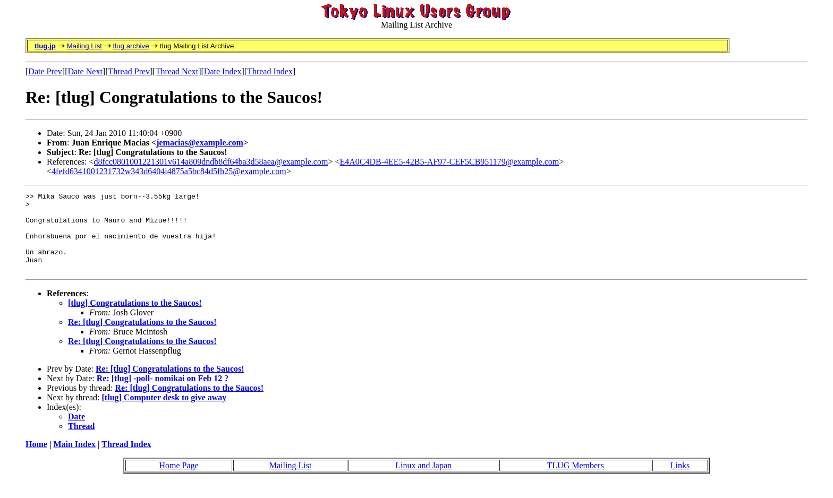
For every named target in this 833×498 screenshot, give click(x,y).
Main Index (74, 460)
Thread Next (177, 71)
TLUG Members (575, 481)
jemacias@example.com (199, 142)
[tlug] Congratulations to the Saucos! (135, 318)
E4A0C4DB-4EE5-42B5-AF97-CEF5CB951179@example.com (449, 161)
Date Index (223, 71)
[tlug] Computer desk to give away (164, 413)
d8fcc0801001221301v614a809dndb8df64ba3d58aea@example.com (211, 161)
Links (680, 481)
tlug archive (131, 46)
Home (36, 460)
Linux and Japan (423, 481)
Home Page (178, 481)
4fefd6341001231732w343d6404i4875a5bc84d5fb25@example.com (169, 171)
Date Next (85, 71)
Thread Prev (129, 71)
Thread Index (270, 71)
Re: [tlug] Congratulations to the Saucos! (142, 337)
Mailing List (84, 46)
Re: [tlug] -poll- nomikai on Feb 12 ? (162, 394)
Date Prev (45, 71)
